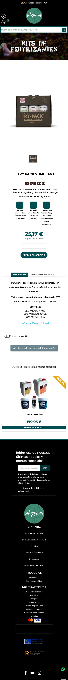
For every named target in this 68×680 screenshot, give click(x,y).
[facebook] (26, 673)
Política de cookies (34, 609)
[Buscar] (20, 30)
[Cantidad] (34, 246)
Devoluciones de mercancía (34, 540)
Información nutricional (35, 323)
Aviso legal (34, 595)
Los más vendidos (34, 581)
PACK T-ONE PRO (35, 414)
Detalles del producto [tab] (42, 274)
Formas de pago (34, 602)
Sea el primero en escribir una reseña (34, 348)
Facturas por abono (34, 552)
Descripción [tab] (19, 274)
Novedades (34, 577)
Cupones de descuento (34, 565)
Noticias (34, 616)
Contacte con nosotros (34, 613)
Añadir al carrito (34, 255)
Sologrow (34, 599)
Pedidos (34, 546)
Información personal (34, 533)
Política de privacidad (34, 606)
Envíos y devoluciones (34, 592)
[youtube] (32, 673)
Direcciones (34, 559)
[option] (34, 404)
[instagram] (39, 673)
